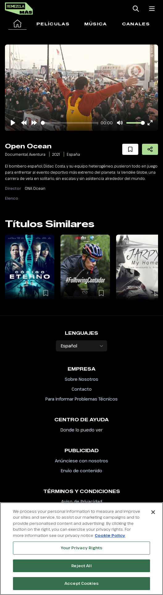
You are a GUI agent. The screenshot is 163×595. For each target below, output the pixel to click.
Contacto (82, 389)
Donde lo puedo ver (81, 430)
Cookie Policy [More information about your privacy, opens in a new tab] (110, 535)
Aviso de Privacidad (81, 501)
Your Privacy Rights (81, 548)
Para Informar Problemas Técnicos (81, 399)
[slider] (69, 123)
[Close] (153, 512)
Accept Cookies (81, 583)
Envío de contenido (81, 471)
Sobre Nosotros (81, 379)
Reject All (81, 565)
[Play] (13, 123)
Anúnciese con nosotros (81, 461)
